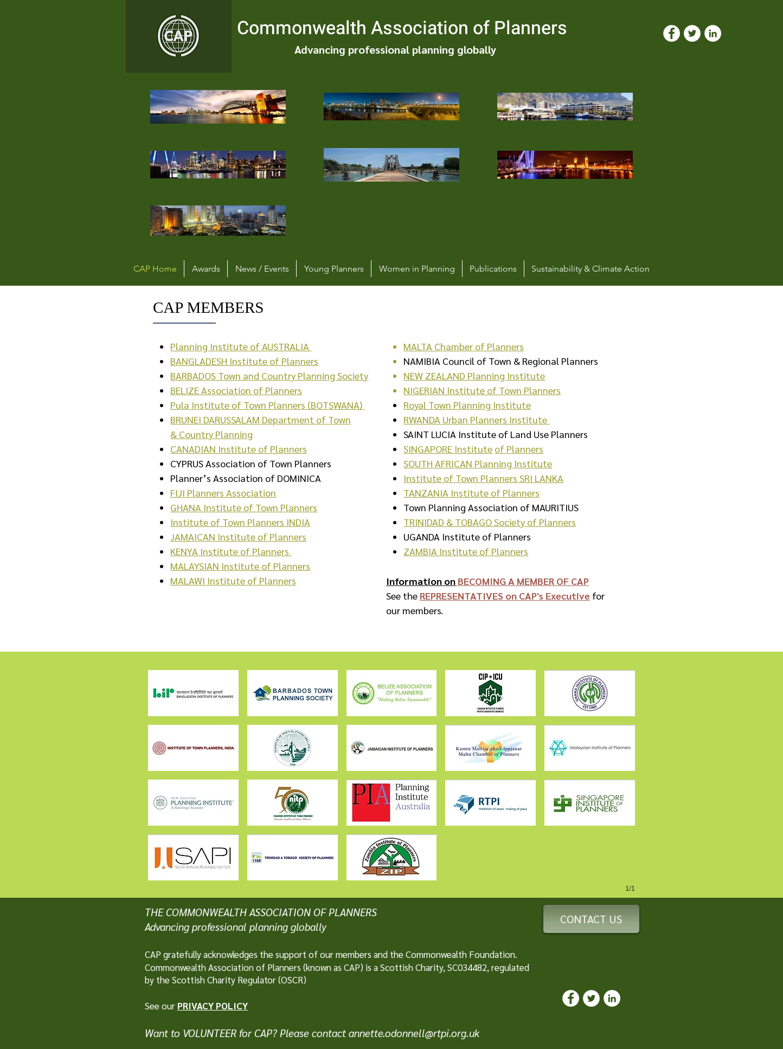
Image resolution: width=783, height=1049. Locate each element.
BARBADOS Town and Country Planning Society (269, 375)
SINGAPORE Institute (447, 448)
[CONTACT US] (591, 919)
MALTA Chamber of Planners (463, 346)
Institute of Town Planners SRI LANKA (483, 478)
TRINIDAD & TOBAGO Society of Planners (489, 522)
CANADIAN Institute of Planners (238, 448)
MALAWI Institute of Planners (233, 580)
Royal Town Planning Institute (467, 404)
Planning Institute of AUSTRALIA (240, 346)
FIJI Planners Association (223, 492)
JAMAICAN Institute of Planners (238, 536)
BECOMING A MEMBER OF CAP (522, 581)
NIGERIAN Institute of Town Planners (482, 390)
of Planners (519, 448)
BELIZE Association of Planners (236, 390)
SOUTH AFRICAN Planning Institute (477, 463)
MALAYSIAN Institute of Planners (240, 565)
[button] (193, 693)
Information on (420, 581)
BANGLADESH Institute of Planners (244, 361)
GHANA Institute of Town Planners (243, 507)
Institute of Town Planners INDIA (240, 522)
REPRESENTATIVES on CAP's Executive (505, 595)
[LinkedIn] (712, 33)
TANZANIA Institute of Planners (471, 492)
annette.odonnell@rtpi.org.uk (414, 1032)
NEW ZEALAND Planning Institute (474, 375)
